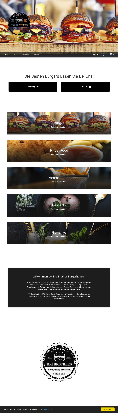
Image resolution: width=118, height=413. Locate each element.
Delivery (33, 86)
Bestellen (25, 54)
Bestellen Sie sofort (58, 127)
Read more (51, 410)
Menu (15, 54)
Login (95, 54)
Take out (85, 86)
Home (7, 54)
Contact (36, 54)
